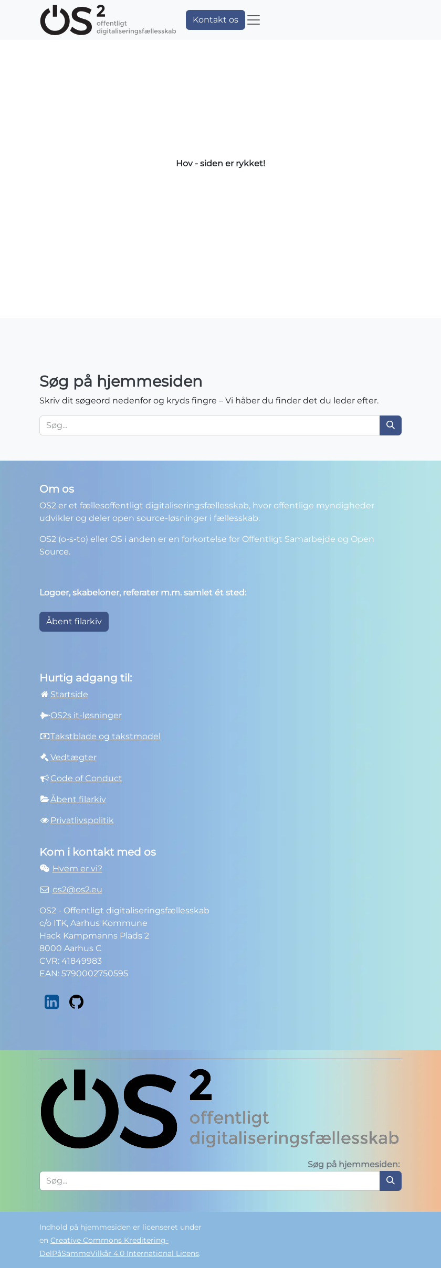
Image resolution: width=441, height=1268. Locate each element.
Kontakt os (215, 20)
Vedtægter (73, 757)
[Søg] (391, 425)
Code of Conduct (86, 778)
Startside (63, 694)
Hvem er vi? (77, 868)
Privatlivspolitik (82, 820)
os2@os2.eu (77, 889)
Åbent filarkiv (74, 621)
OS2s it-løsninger (86, 715)
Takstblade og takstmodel (105, 736)
